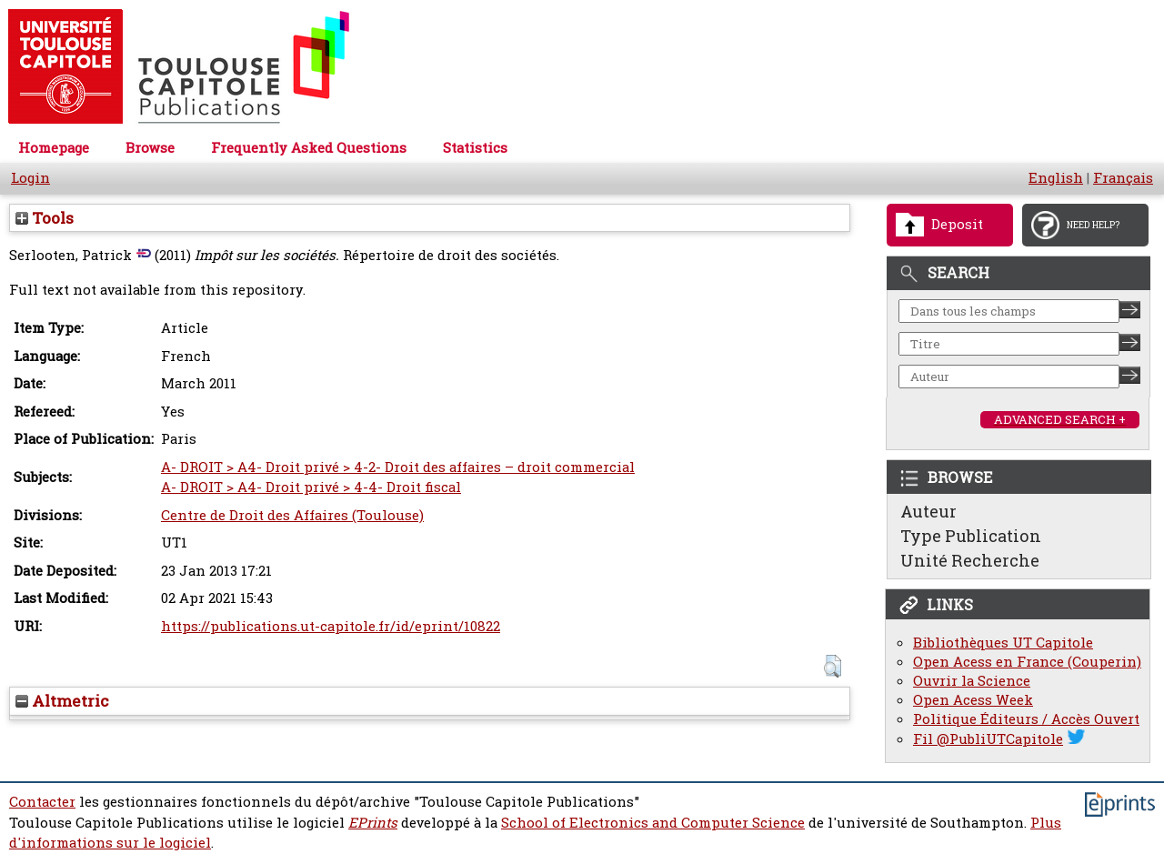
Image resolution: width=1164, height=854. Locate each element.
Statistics (475, 147)
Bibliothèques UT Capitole (1003, 642)
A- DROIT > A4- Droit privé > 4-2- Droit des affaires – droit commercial (398, 467)
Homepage (53, 147)
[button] (832, 666)
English (1056, 177)
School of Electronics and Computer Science (653, 822)
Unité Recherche (969, 560)
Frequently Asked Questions (308, 147)
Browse (150, 147)
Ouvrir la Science (971, 680)
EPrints (372, 822)
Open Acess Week (973, 699)
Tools (44, 217)
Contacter (42, 801)
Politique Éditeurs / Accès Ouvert (1026, 718)
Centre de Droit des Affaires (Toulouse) (292, 515)
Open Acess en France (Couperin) (1027, 661)
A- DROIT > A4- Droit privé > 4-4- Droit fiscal (311, 487)
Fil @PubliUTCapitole (988, 739)
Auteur (928, 511)
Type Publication (970, 536)
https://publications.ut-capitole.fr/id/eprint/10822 (330, 626)
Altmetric (62, 700)
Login (30, 177)
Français (1123, 177)
